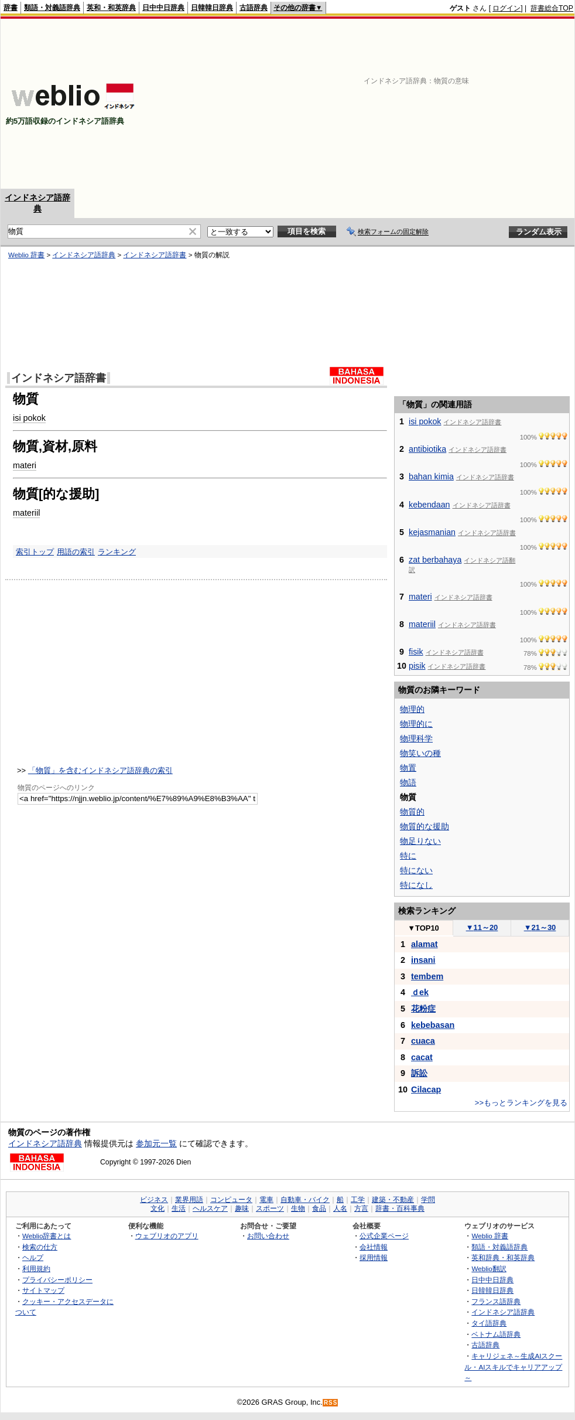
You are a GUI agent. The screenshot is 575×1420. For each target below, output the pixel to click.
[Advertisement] (422, 104)
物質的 (412, 811)
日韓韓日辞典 (212, 7)
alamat (424, 944)
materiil (26, 512)
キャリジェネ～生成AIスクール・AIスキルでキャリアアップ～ (513, 1366)
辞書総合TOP (551, 8)
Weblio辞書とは (46, 1235)
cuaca (423, 1041)
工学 (358, 1199)
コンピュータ (231, 1199)
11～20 (482, 927)
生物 (298, 1208)
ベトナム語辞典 (496, 1334)
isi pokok (29, 418)
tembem (427, 976)
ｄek (420, 992)
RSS (331, 1402)
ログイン (506, 8)
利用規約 (36, 1268)
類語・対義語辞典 (52, 7)
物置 (408, 767)
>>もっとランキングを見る (521, 1102)
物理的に (416, 723)
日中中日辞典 (163, 7)
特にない (416, 870)
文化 (157, 1208)
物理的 (412, 709)
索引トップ (35, 551)
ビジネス (154, 1199)
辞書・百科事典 (400, 1208)
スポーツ (270, 1208)
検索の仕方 (39, 1247)
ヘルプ (32, 1257)
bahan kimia (431, 476)
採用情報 (374, 1257)
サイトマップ (43, 1290)
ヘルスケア (210, 1208)
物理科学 (416, 738)
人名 (340, 1208)
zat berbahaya (435, 559)
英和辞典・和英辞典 (503, 1257)
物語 (408, 782)
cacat (422, 1057)
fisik (416, 651)
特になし (416, 885)
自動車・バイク (305, 1199)
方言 (361, 1208)
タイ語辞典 (488, 1323)
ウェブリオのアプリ (166, 1235)
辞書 (11, 7)
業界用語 (189, 1199)
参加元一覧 (156, 1143)
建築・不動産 (393, 1199)
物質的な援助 (424, 826)
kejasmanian (432, 532)
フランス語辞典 (496, 1301)
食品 (319, 1208)
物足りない (420, 841)
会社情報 (374, 1247)
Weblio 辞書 (26, 254)
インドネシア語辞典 (83, 254)
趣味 (242, 1208)
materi (24, 465)
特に (408, 855)
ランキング (117, 551)
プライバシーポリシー (57, 1279)
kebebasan (432, 1025)
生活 (179, 1208)
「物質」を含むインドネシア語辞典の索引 (100, 770)
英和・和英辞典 (111, 7)
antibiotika (427, 449)
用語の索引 (76, 551)
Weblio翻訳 (488, 1268)
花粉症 (423, 1008)
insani (423, 960)
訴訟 (419, 1073)
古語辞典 (253, 7)
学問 (428, 1199)
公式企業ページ (384, 1235)
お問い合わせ (268, 1235)
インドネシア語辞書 (154, 254)
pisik (417, 665)
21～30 (540, 927)
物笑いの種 (420, 753)
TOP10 (423, 928)
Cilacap (426, 1089)
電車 (266, 1199)
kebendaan (429, 504)
